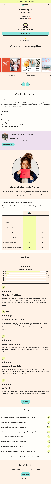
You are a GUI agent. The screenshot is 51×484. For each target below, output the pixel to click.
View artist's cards (8, 144)
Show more (26, 401)
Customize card (25, 33)
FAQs (37, 457)
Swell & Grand (26, 12)
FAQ (23, 469)
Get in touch (25, 474)
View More (4, 305)
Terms (27, 469)
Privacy (33, 469)
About (18, 469)
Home (13, 469)
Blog (38, 469)
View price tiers (25, 19)
